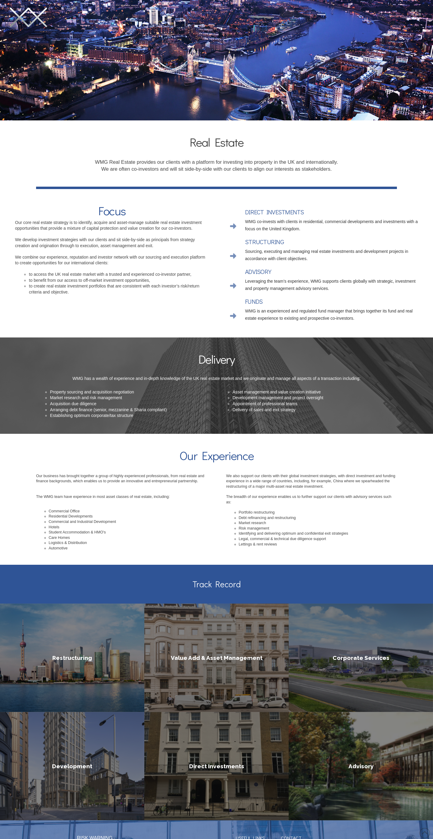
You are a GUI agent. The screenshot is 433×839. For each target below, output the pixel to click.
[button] (416, 14)
